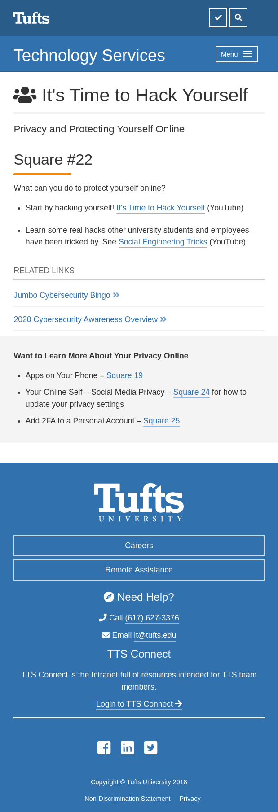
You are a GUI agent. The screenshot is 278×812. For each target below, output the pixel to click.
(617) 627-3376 (152, 617)
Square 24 (191, 392)
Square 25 (161, 420)
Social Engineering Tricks (163, 241)
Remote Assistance (139, 569)
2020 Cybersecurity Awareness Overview (85, 319)
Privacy (189, 798)
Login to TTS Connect (139, 703)
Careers (139, 545)
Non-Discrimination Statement (127, 798)
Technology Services (89, 55)
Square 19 (124, 375)
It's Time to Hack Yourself (160, 207)
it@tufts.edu (155, 635)
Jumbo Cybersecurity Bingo (61, 295)
